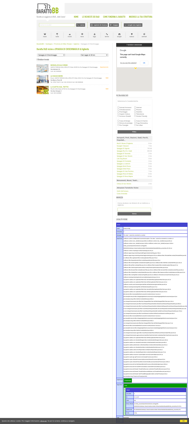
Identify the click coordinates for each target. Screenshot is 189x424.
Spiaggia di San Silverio (124, 156)
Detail (118, 228)
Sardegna (49, 44)
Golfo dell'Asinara (122, 191)
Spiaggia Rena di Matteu (125, 174)
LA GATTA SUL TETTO (59, 87)
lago (94, 36)
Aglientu (76, 44)
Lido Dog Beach (122, 158)
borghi (119, 36)
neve (82, 36)
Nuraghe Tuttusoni (123, 146)
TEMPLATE (129, 409)
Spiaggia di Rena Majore (125, 176)
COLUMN (128, 393)
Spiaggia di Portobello (124, 161)
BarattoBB (40, 44)
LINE (127, 400)
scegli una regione (135, 25)
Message (119, 235)
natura (132, 36)
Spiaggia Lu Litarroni (123, 164)
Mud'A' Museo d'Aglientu (125, 143)
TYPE (127, 413)
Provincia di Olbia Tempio (63, 44)
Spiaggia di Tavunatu (123, 153)
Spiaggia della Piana (123, 169)
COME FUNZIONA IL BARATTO (114, 16)
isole (57, 36)
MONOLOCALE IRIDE (59, 65)
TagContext (119, 384)
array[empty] (127, 380)
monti (70, 36)
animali (144, 36)
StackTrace (119, 238)
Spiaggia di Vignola (123, 148)
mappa (115, 25)
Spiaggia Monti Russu (124, 166)
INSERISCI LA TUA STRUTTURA (140, 16)
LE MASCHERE (57, 76)
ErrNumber (119, 231)
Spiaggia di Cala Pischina (125, 171)
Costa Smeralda (122, 194)
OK (183, 421)
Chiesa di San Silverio (124, 184)
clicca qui (43, 421)
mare (45, 36)
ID (126, 397)
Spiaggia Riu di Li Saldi (124, 151)
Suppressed (120, 379)
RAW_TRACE (129, 403)
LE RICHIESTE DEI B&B (90, 16)
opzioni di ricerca (100, 25)
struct (118, 224)
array (125, 385)
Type (118, 417)
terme (107, 36)
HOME (76, 16)
